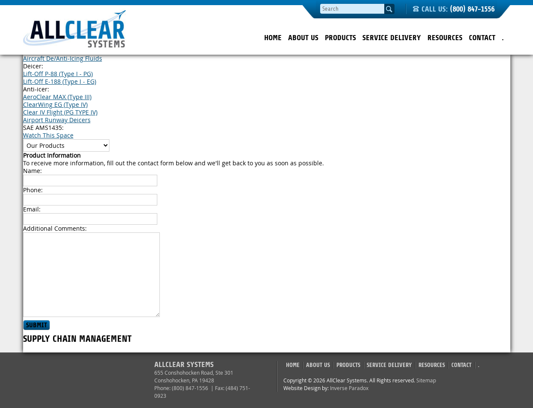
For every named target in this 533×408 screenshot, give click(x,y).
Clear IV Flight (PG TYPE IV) (60, 112)
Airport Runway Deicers (57, 120)
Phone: (33, 190)
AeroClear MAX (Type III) (57, 97)
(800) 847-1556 (472, 9)
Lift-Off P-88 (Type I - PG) (58, 74)
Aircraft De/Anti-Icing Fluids (62, 58)
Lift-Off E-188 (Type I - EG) (59, 81)
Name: (32, 171)
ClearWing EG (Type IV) (55, 104)
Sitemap (426, 380)
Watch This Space (48, 135)
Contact (482, 37)
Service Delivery (391, 37)
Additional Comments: (55, 228)
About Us (303, 37)
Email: (32, 209)
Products (340, 37)
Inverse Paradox (349, 388)
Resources (444, 37)
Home (273, 37)
